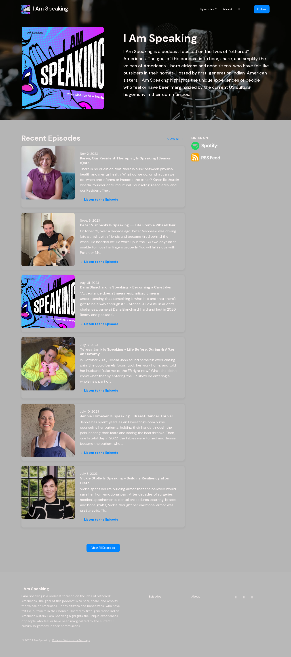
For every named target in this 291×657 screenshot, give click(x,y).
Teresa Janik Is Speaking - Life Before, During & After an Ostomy (127, 351)
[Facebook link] (247, 9)
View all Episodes (103, 548)
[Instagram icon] (236, 597)
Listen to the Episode (99, 199)
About (227, 9)
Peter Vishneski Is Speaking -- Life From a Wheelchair (128, 225)
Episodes (207, 9)
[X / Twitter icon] (252, 597)
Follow (261, 9)
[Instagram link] (239, 9)
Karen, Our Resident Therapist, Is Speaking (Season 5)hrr (125, 160)
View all (176, 139)
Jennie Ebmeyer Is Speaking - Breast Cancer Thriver (126, 416)
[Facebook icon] (244, 597)
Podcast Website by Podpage (71, 640)
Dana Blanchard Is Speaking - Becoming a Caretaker (126, 287)
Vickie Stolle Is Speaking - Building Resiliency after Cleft (125, 480)
